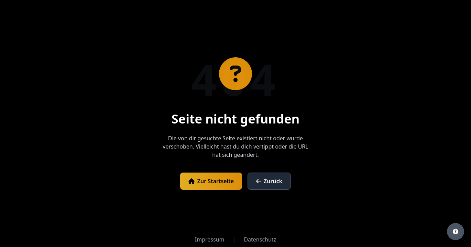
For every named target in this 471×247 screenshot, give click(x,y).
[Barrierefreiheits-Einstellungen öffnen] (455, 231)
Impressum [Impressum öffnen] (209, 239)
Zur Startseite (211, 181)
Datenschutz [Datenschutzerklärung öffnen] (260, 239)
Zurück (269, 181)
